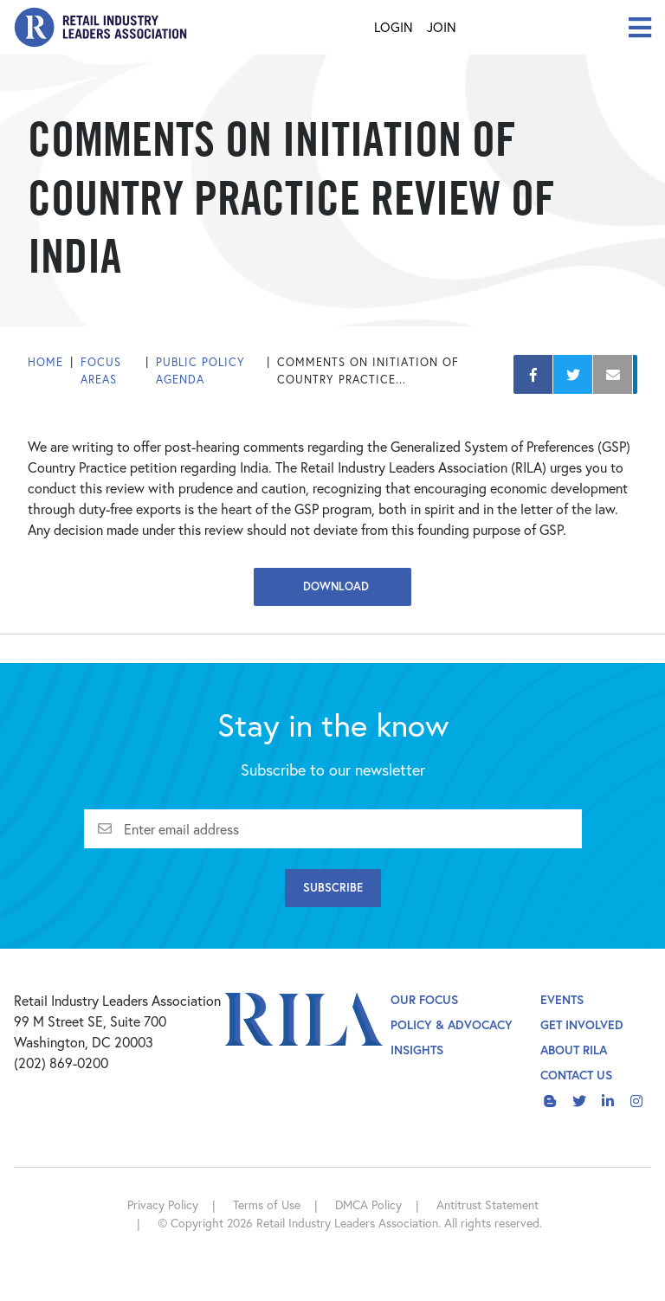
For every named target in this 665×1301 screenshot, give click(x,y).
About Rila (573, 1049)
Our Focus (424, 999)
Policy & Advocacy (452, 1024)
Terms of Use (266, 1204)
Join (441, 26)
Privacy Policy (162, 1204)
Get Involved (581, 1024)
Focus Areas (101, 371)
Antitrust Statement (487, 1204)
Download (332, 586)
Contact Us (576, 1074)
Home (45, 362)
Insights (417, 1049)
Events (562, 999)
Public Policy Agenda (200, 371)
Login (393, 26)
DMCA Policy (368, 1204)
